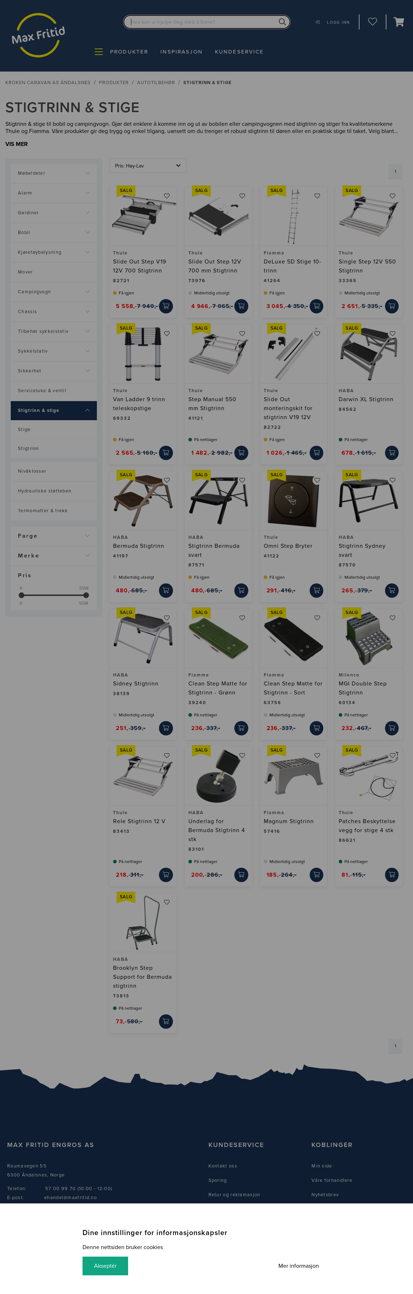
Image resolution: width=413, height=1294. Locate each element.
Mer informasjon (298, 1266)
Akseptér (105, 1266)
